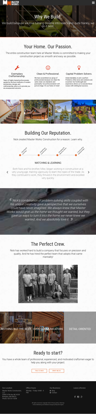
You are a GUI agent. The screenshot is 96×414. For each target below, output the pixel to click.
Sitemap (62, 403)
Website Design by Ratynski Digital (54, 405)
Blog (53, 391)
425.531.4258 (12, 399)
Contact (54, 393)
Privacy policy (55, 403)
